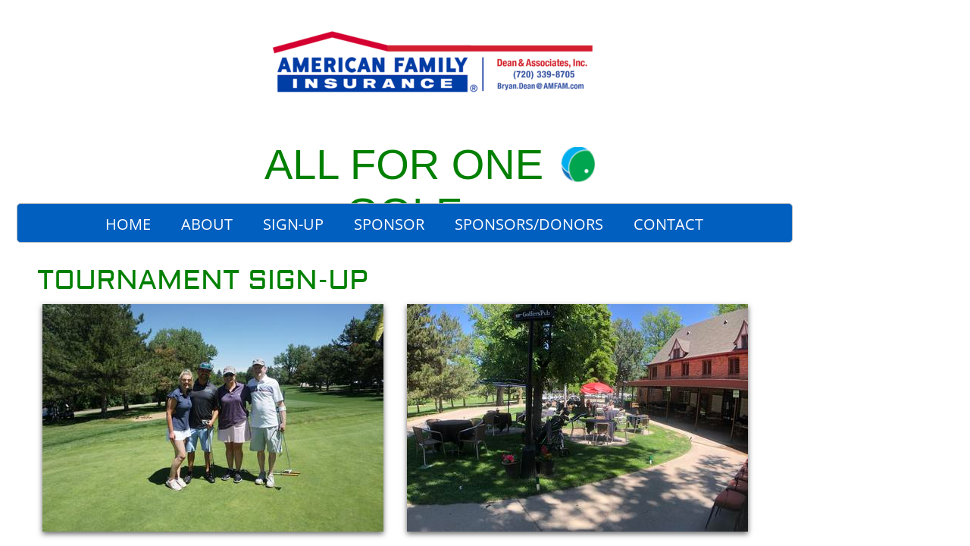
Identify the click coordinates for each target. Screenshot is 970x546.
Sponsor (389, 224)
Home (128, 224)
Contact (668, 224)
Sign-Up (293, 224)
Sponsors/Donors (529, 224)
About (207, 224)
